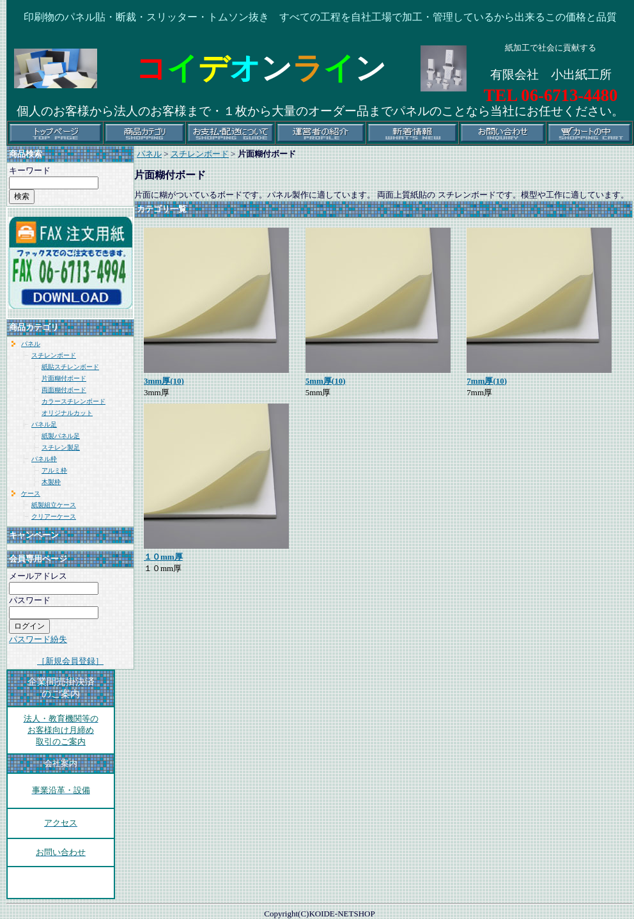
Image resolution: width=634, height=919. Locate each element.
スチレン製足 (61, 447)
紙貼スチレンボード (70, 366)
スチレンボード (53, 355)
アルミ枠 (54, 470)
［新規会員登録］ (70, 661)
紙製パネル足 (61, 435)
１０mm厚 (163, 557)
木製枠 (51, 481)
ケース (30, 493)
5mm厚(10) (325, 381)
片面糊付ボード (64, 378)
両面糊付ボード (64, 389)
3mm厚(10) (164, 381)
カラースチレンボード (73, 401)
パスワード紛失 (38, 639)
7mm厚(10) (487, 381)
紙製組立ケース (53, 504)
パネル (30, 343)
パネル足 (44, 424)
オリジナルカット (67, 412)
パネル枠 (44, 458)
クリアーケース (53, 516)
